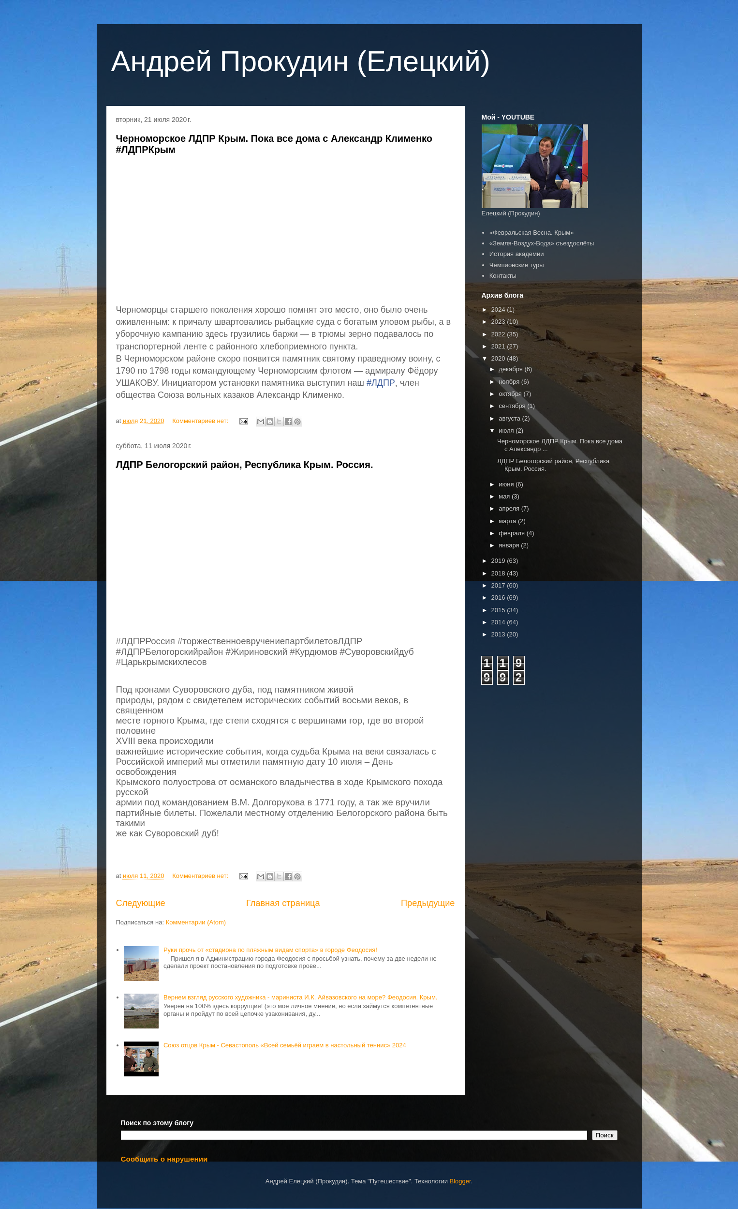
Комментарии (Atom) (196, 922)
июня (507, 484)
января (510, 545)
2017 (499, 585)
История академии (516, 253)
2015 (499, 610)
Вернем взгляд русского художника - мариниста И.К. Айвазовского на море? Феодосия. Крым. (300, 997)
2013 (499, 634)
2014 (499, 622)
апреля (510, 508)
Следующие (140, 903)
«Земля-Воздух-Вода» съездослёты (541, 243)
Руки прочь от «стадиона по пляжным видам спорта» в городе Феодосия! (270, 949)
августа (510, 418)
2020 (499, 358)
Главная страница (283, 903)
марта (508, 521)
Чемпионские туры (516, 265)
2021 (499, 346)
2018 (499, 573)
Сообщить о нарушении (164, 1159)
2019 (499, 560)
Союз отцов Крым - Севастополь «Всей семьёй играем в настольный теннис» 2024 (284, 1045)
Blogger (460, 1181)
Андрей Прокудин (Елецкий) (300, 61)
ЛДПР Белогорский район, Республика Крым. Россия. (244, 464)
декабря (511, 369)
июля (507, 430)
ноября (510, 381)
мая (505, 496)
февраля (513, 533)
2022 (499, 334)
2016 (499, 597)
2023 (499, 321)
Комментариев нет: (201, 420)
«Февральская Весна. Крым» (531, 232)
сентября (513, 405)
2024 (499, 309)
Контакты (503, 275)
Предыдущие (428, 903)
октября (511, 393)
